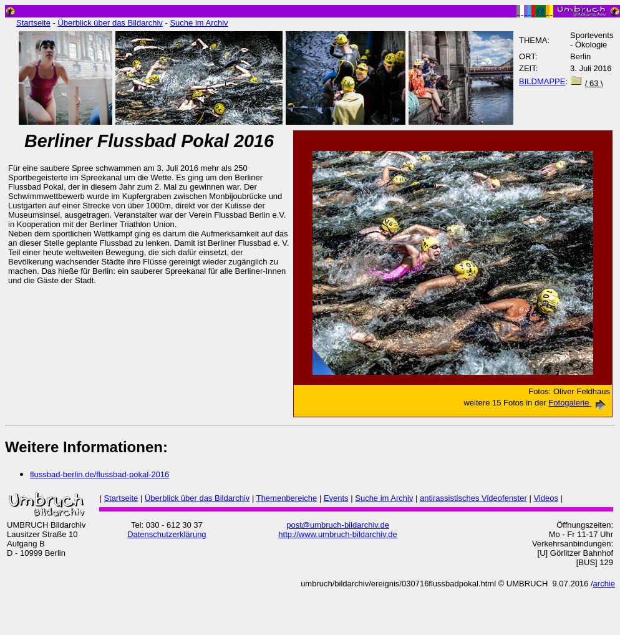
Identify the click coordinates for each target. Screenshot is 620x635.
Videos (545, 498)
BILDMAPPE (542, 81)
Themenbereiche (286, 498)
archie (604, 583)
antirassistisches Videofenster (473, 498)
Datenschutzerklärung (166, 534)
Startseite (33, 22)
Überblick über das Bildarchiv (109, 22)
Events (336, 498)
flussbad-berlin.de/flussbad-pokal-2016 (99, 474)
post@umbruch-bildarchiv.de (337, 525)
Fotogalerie (579, 402)
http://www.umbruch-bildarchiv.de (337, 534)
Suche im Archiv (199, 22)
